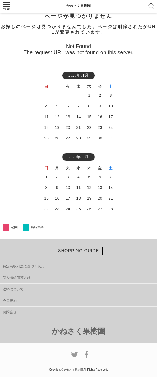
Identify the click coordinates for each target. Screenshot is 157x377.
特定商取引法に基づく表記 (23, 266)
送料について (13, 289)
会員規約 (10, 301)
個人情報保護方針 (16, 278)
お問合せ (10, 312)
